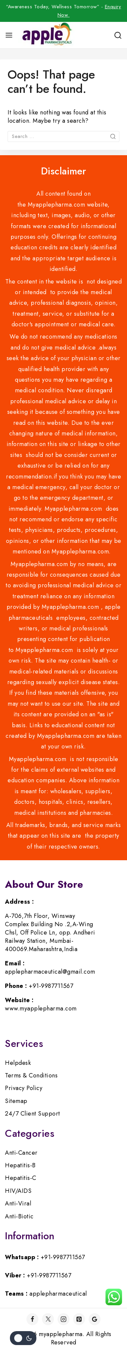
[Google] (95, 1319)
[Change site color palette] (23, 1338)
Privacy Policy (23, 1088)
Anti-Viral (18, 1203)
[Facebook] (32, 1319)
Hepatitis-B (20, 1165)
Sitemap (16, 1101)
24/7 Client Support (32, 1113)
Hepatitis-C (20, 1178)
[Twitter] (48, 1319)
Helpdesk (18, 1063)
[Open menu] (9, 35)
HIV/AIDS (18, 1191)
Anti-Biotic (19, 1216)
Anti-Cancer (21, 1152)
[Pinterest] (79, 1319)
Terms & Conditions (31, 1075)
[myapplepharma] (46, 35)
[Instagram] (63, 1319)
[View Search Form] (118, 35)
